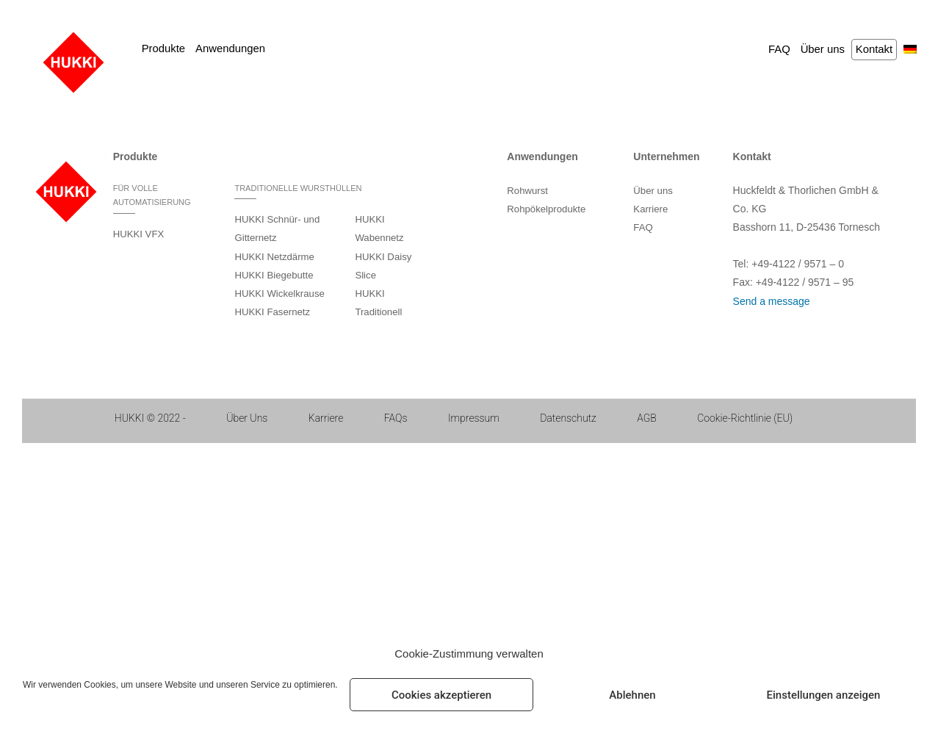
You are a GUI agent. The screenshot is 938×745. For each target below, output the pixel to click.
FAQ (779, 49)
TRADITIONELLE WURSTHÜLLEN (297, 188)
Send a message (771, 301)
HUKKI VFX (139, 234)
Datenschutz (568, 418)
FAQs (396, 418)
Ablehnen (632, 695)
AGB (647, 418)
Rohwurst (527, 190)
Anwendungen (230, 48)
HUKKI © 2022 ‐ (150, 418)
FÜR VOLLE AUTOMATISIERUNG (152, 195)
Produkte (163, 48)
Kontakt (874, 49)
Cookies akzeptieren (441, 695)
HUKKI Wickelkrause (279, 293)
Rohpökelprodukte (546, 209)
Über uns (823, 49)
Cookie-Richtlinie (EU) (745, 418)
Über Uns (246, 418)
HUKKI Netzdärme (274, 256)
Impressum (473, 418)
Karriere (650, 209)
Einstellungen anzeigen (824, 695)
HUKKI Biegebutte (273, 275)
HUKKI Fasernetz (272, 311)
